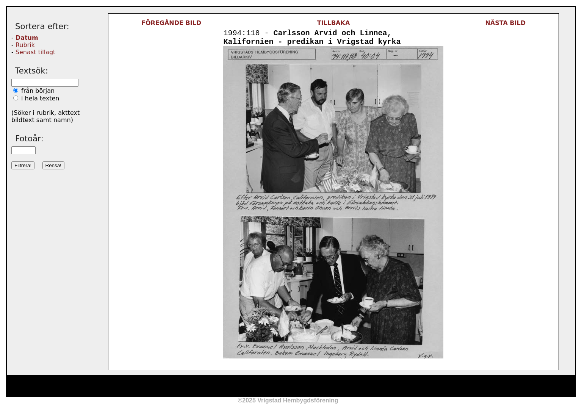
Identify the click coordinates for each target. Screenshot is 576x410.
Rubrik (25, 45)
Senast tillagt (35, 52)
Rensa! (53, 165)
